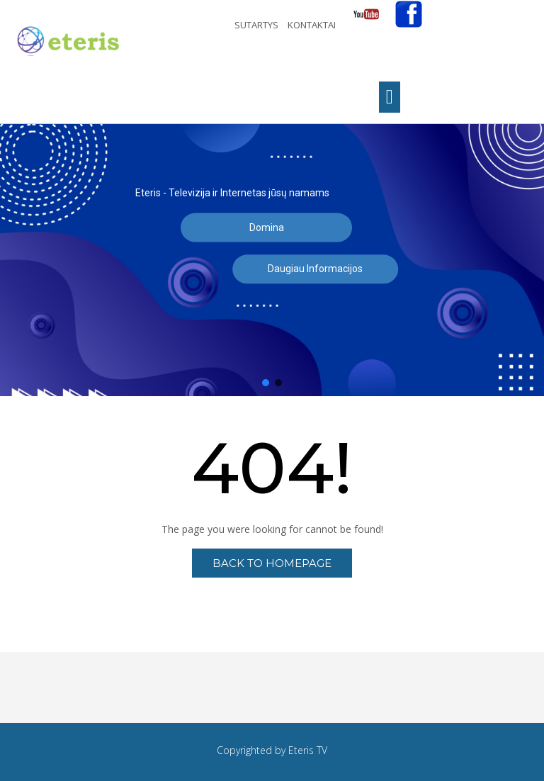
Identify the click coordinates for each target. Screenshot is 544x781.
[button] (265, 382)
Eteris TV (307, 750)
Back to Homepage (272, 563)
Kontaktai (313, 24)
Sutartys (257, 24)
